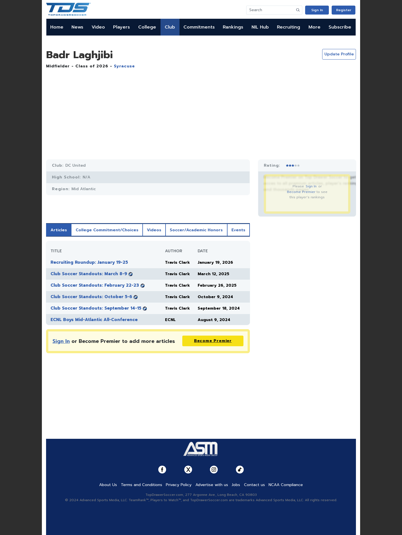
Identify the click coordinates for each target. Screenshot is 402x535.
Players (121, 27)
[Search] (270, 10)
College (147, 27)
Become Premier (301, 191)
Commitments (199, 27)
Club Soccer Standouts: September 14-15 (96, 308)
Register (343, 10)
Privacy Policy (179, 485)
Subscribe (340, 27)
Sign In (317, 10)
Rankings (233, 27)
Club (170, 27)
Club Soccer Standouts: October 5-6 (91, 297)
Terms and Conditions (141, 485)
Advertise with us (211, 485)
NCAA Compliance (286, 485)
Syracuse (124, 66)
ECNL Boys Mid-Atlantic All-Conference (94, 320)
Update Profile (339, 54)
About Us (108, 485)
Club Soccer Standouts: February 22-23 (95, 285)
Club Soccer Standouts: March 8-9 (89, 274)
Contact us (254, 485)
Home (56, 27)
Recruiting (288, 27)
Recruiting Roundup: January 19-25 (89, 262)
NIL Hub (260, 27)
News (77, 27)
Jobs (236, 485)
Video (98, 27)
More (314, 27)
